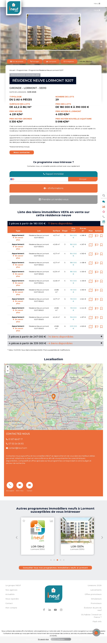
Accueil (12, 70)
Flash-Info (97, 621)
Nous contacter (22, 152)
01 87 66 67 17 (14, 439)
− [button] (8, 371)
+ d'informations (53, 188)
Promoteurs (96, 603)
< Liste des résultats (85, 61)
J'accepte (60, 639)
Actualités (10, 594)
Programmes (22, 70)
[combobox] (13, 179)
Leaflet (99, 429)
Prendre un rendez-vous (53, 199)
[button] (51, 560)
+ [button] (8, 367)
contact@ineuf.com (16, 448)
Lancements (96, 590)
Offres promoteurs (93, 594)
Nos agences (11, 590)
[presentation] (16, 537)
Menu (98, 3)
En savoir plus (18, 248)
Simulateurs (96, 599)
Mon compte (11, 608)
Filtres (98, 11)
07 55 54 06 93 (15, 443)
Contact (9, 603)
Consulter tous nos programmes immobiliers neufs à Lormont (55, 568)
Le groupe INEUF (13, 585)
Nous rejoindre (12, 599)
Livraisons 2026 (95, 585)
